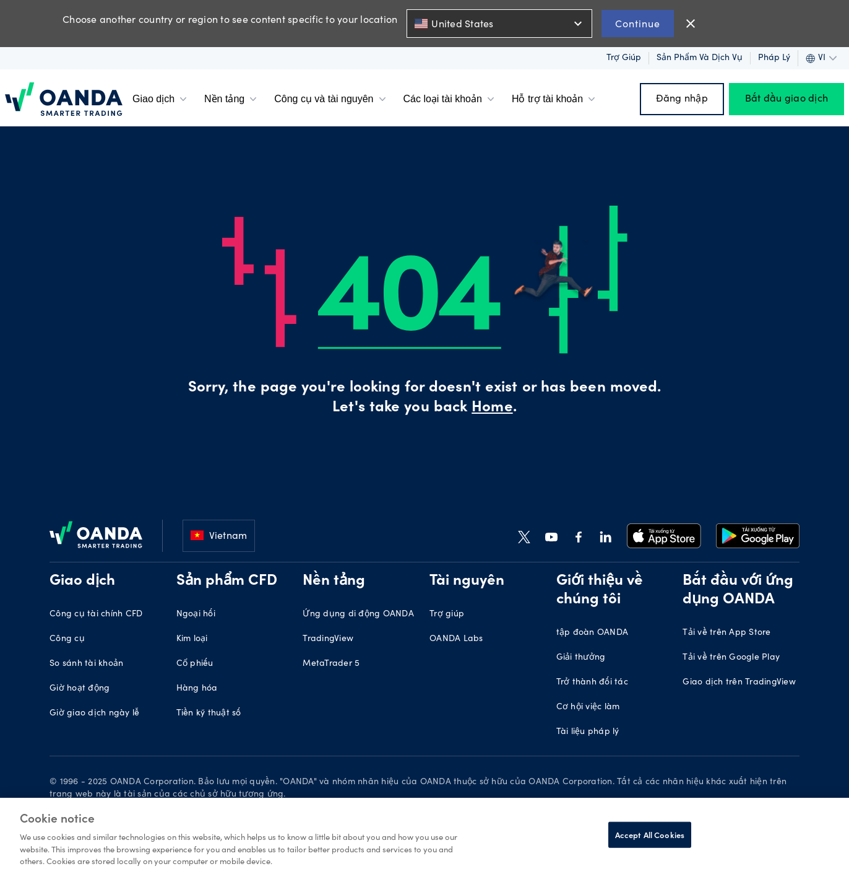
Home (492, 408)
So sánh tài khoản (86, 664)
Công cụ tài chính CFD (96, 614)
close (690, 23)
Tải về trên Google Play (731, 657)
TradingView (328, 639)
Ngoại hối (195, 614)
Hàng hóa (197, 688)
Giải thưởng (581, 657)
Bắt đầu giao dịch (786, 99)
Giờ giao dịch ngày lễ (94, 713)
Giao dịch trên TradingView (739, 682)
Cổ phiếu (194, 664)
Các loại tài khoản (450, 99)
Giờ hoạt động (80, 688)
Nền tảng (231, 99)
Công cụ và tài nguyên (331, 99)
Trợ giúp (623, 58)
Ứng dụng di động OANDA (358, 614)
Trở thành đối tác (592, 682)
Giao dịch (160, 99)
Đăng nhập (682, 99)
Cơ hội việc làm (588, 707)
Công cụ (67, 639)
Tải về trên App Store (726, 633)
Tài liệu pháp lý (587, 732)
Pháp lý (774, 58)
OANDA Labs (456, 639)
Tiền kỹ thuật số (208, 713)
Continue (637, 23)
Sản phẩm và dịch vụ (700, 58)
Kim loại (192, 639)
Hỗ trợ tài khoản (555, 99)
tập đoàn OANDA (592, 633)
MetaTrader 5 (331, 664)
